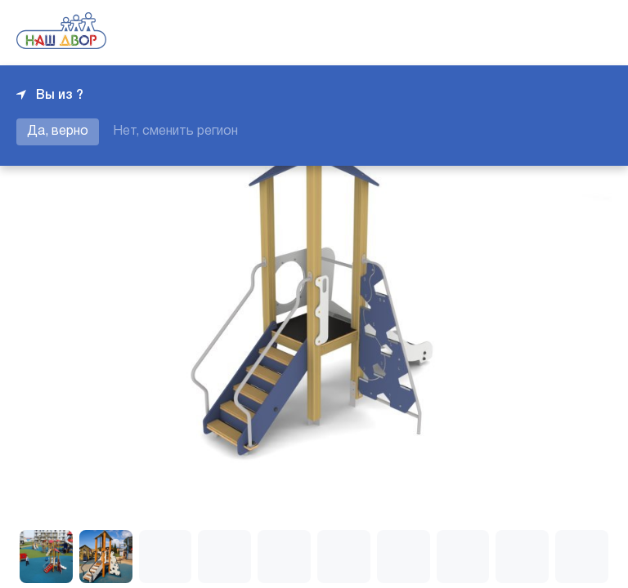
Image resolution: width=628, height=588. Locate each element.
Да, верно (57, 131)
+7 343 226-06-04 (556, 32)
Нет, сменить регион (175, 131)
